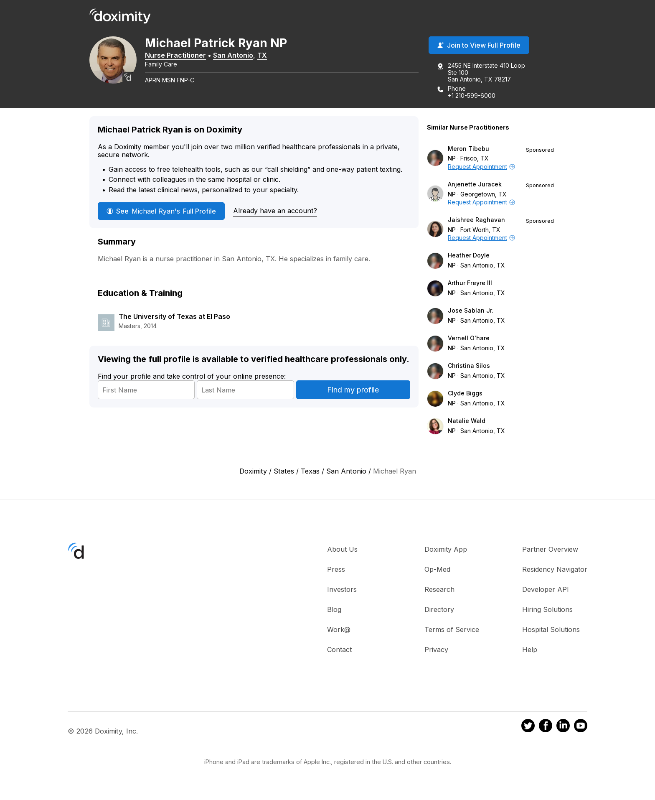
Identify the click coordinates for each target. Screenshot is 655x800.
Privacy (436, 650)
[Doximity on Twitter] (528, 727)
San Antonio (236, 55)
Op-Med (437, 570)
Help (529, 650)
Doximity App (445, 549)
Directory (439, 610)
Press (336, 570)
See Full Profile (161, 211)
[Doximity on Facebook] (545, 727)
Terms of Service (451, 630)
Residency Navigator (554, 570)
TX (265, 55)
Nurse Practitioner (178, 55)
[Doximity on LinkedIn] (563, 727)
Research (439, 590)
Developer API (545, 590)
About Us (342, 549)
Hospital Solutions (551, 630)
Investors (342, 590)
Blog (334, 610)
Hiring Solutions (547, 610)
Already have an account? (275, 211)
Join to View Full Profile (478, 45)
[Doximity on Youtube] (580, 727)
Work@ (338, 630)
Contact (339, 650)
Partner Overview (550, 549)
